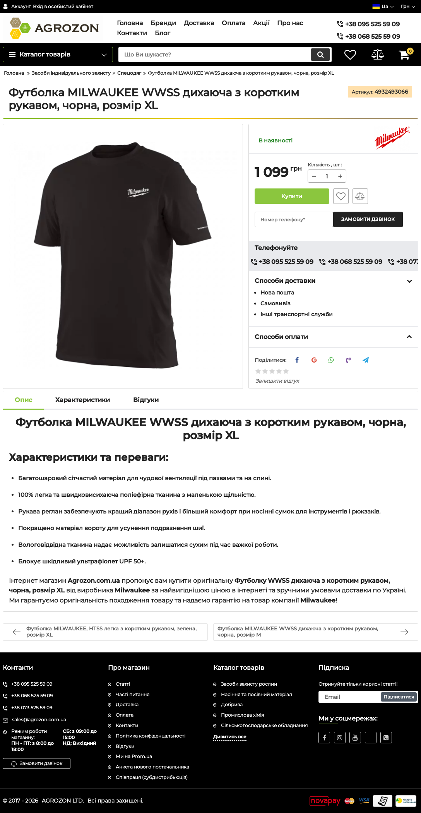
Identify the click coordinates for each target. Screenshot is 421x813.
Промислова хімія (242, 715)
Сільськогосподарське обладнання (264, 725)
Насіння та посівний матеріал (256, 694)
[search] (225, 54)
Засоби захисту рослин (249, 684)
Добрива (232, 704)
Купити (292, 196)
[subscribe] (368, 697)
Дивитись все (229, 736)
